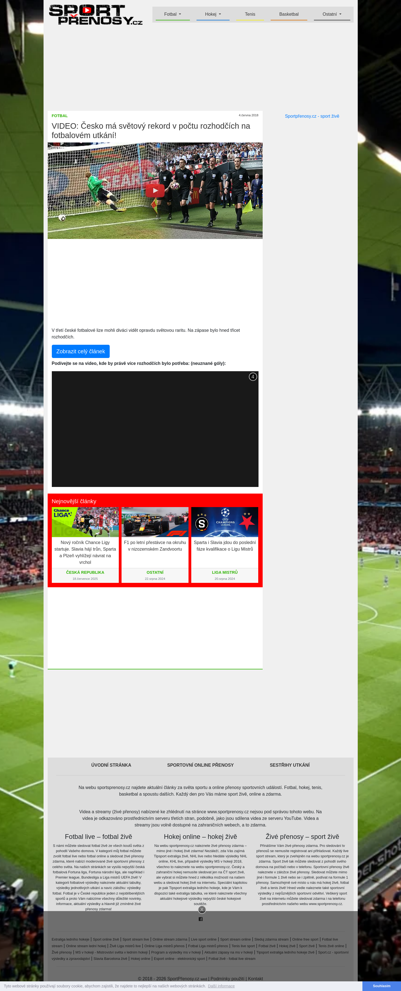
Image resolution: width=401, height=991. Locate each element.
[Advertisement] (201, 67)
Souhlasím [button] (382, 986)
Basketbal (288, 14)
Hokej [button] (211, 14)
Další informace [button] (221, 986)
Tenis (250, 14)
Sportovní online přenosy (200, 765)
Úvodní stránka (111, 765)
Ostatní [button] (330, 14)
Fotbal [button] (171, 14)
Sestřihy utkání (290, 765)
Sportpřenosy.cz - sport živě (312, 116)
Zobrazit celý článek (80, 351)
